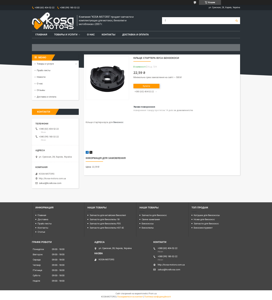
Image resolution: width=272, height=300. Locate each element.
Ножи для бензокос (204, 219)
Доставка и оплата (135, 34)
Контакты (108, 34)
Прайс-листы (43, 70)
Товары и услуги (66, 34)
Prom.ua (153, 293)
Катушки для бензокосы (207, 215)
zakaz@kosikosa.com (50, 183)
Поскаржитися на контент (130, 296)
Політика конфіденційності (157, 296)
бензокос (118, 122)
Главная (41, 34)
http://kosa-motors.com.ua (52, 178)
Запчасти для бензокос (154, 215)
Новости (41, 77)
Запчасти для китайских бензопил (108, 215)
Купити (146, 86)
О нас (91, 34)
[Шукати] (236, 20)
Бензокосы (148, 223)
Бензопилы (148, 227)
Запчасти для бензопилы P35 (105, 223)
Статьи (41, 232)
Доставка (43, 219)
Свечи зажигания (151, 219)
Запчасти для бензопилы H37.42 (107, 227)
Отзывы (41, 90)
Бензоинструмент (203, 227)
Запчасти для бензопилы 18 (104, 219)
